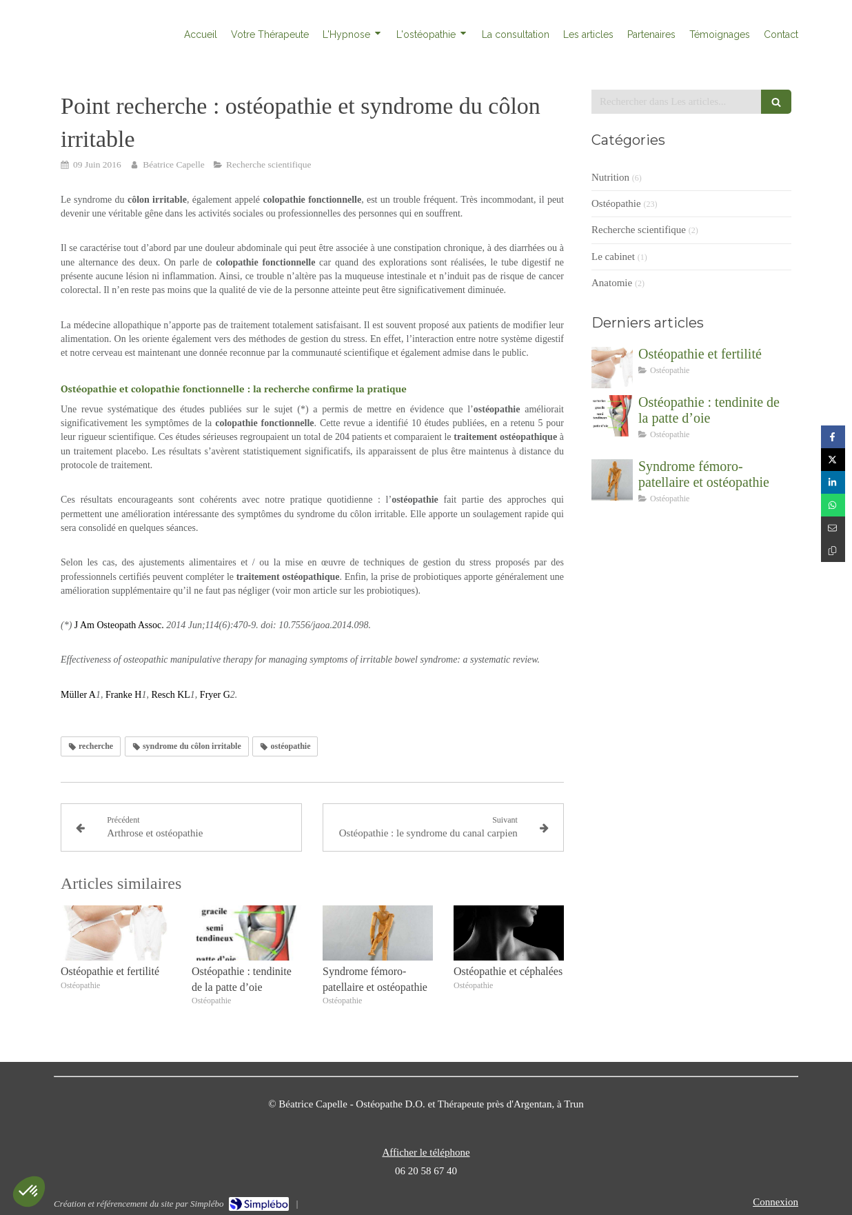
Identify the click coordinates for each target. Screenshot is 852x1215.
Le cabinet (613, 256)
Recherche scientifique (638, 229)
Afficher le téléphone (425, 1152)
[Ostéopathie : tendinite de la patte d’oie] (612, 415)
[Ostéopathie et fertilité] (612, 367)
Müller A (78, 695)
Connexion (775, 1201)
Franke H (123, 695)
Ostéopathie (616, 203)
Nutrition (610, 177)
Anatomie (611, 282)
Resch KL (170, 695)
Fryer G (215, 695)
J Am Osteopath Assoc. (119, 625)
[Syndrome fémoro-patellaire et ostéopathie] (612, 480)
